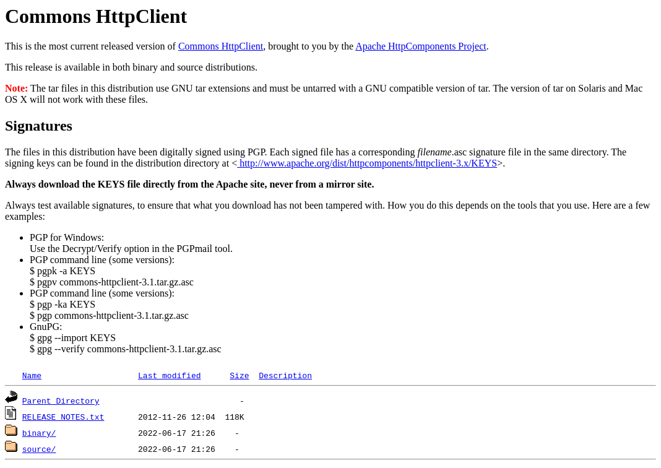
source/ (39, 448)
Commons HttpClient (220, 46)
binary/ (39, 432)
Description (285, 375)
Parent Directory (61, 400)
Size (239, 375)
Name (31, 375)
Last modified (169, 375)
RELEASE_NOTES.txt (63, 416)
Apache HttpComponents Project (420, 46)
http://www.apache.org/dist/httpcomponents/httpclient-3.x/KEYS (367, 163)
